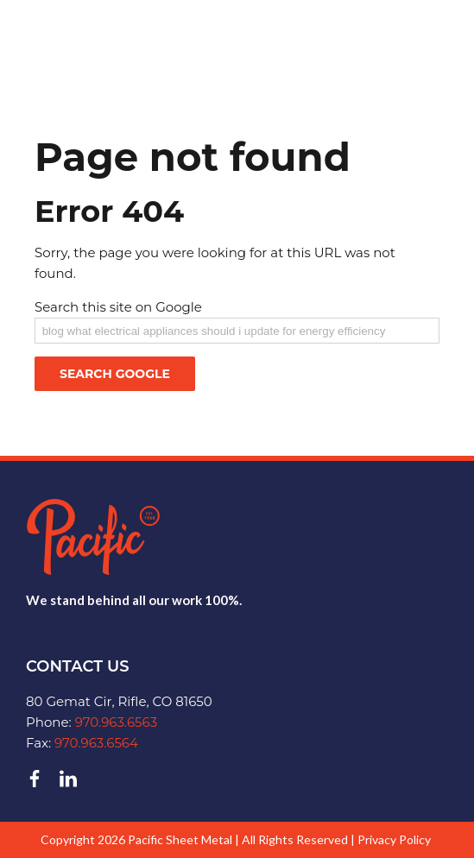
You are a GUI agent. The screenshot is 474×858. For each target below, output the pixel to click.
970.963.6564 (96, 743)
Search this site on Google (118, 307)
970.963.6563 (116, 722)
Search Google (115, 374)
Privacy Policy (394, 839)
